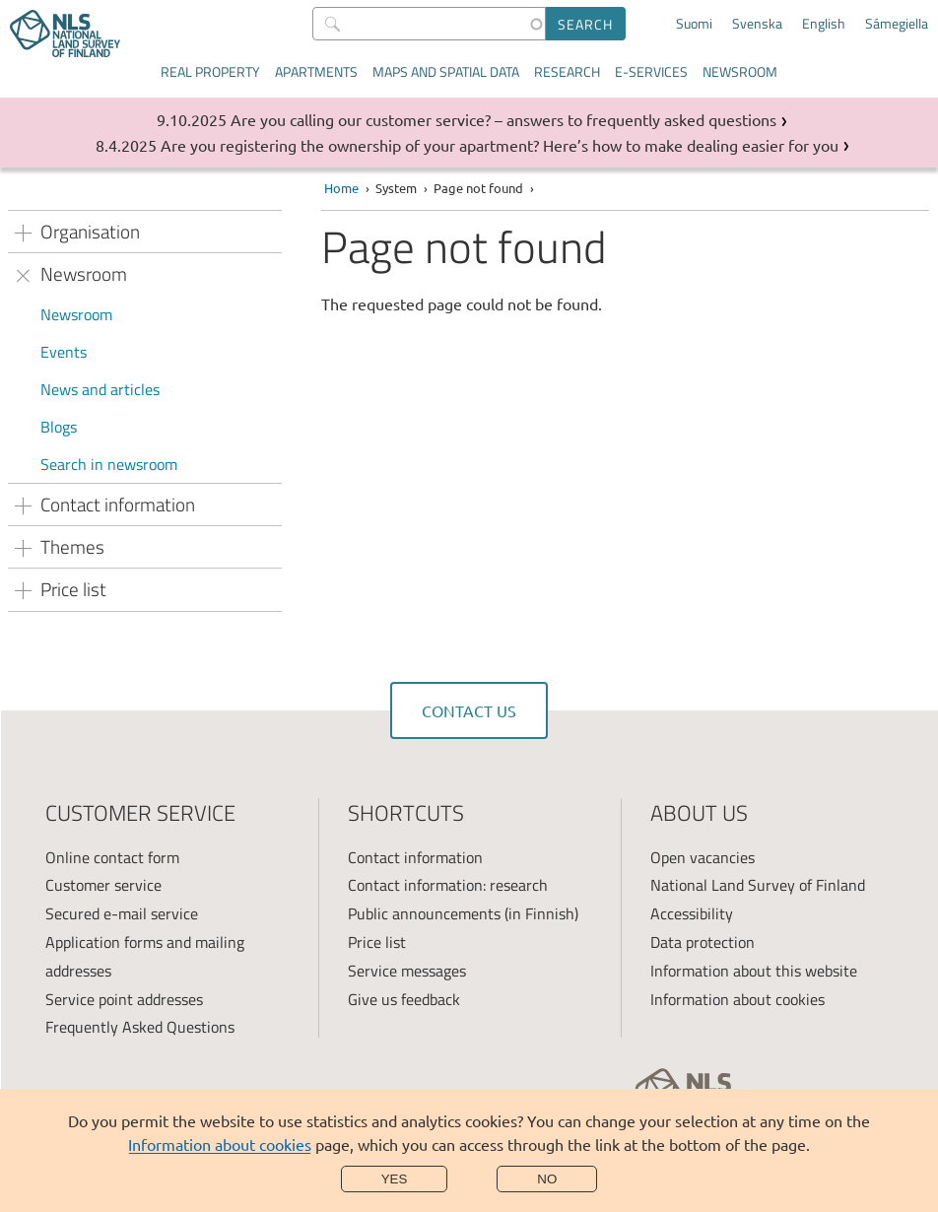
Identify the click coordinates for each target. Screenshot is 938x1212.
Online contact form (112, 857)
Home (341, 187)
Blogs (58, 426)
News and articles (100, 389)
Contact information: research (448, 885)
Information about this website (753, 970)
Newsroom (740, 71)
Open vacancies (702, 857)
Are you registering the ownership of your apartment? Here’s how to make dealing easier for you (499, 145)
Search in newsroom (108, 464)
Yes (394, 1179)
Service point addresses (124, 999)
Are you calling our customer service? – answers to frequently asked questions (503, 119)
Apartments (316, 71)
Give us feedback (404, 999)
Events (63, 352)
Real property (210, 71)
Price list (377, 942)
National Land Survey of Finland (757, 885)
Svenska (757, 23)
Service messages (407, 970)
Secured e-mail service (121, 913)
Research (567, 71)
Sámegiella (896, 23)
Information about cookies (219, 1144)
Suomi (694, 23)
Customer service (103, 885)
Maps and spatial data (445, 71)
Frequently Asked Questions (139, 1027)
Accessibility (691, 913)
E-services (651, 71)
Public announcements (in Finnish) (463, 913)
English (823, 23)
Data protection (702, 942)
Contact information (415, 857)
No (547, 1179)
